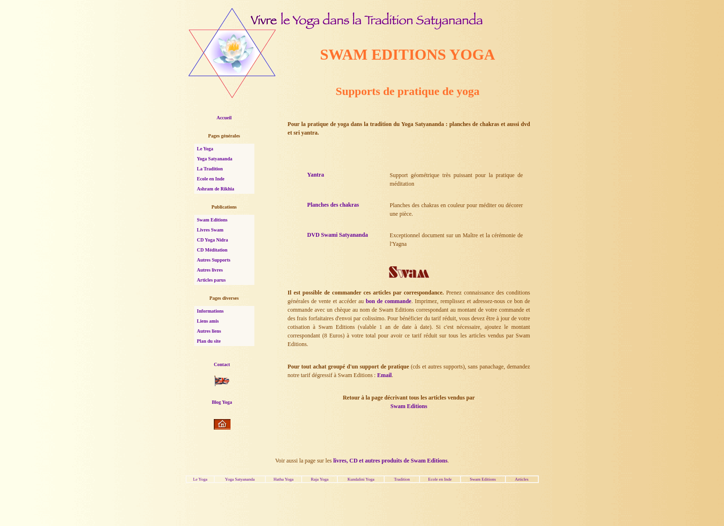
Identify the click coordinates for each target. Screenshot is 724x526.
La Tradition (210, 168)
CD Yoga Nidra (212, 239)
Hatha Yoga (283, 479)
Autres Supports (214, 260)
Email (384, 375)
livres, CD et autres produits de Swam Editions (390, 460)
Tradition (401, 479)
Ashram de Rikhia (215, 188)
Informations (210, 311)
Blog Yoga (222, 402)
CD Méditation (212, 249)
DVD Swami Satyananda (337, 234)
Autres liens (209, 331)
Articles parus (211, 280)
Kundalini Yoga (361, 479)
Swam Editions (212, 219)
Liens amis (208, 321)
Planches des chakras (333, 204)
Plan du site (209, 341)
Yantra (315, 174)
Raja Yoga (319, 479)
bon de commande (388, 301)
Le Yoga (205, 148)
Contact (222, 364)
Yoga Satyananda (214, 158)
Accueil (224, 117)
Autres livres (210, 270)
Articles (522, 479)
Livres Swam (210, 229)
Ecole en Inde (211, 178)
